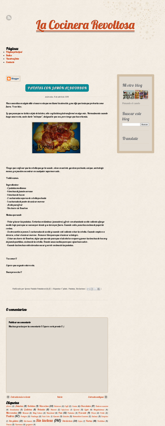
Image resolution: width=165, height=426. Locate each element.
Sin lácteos (67, 420)
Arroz (8, 406)
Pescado (82, 412)
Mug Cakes (37, 413)
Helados (41, 409)
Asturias (19, 406)
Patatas (71, 288)
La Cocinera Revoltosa (85, 24)
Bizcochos (43, 406)
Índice (9, 55)
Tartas (89, 420)
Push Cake (46, 416)
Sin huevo (28, 421)
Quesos (56, 416)
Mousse (25, 413)
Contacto (10, 62)
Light (86, 409)
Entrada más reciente (20, 396)
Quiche (66, 416)
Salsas (95, 416)
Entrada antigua (96, 396)
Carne (74, 406)
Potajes (24, 416)
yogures (29, 424)
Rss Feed (9, 18)
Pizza (93, 413)
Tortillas (101, 421)
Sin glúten (13, 420)
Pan (60, 412)
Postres (10, 416)
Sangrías (104, 416)
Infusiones (65, 409)
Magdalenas (98, 409)
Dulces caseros (102, 406)
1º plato (64, 288)
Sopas (80, 421)
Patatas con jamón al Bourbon (57, 88)
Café (66, 406)
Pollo (102, 413)
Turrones (18, 424)
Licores (76, 409)
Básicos (57, 406)
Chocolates (86, 406)
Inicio (60, 396)
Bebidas (31, 406)
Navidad (50, 413)
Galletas (28, 409)
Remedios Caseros (80, 416)
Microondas (11, 412)
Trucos (8, 424)
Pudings (34, 416)
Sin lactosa (80, 288)
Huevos (53, 409)
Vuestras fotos (12, 58)
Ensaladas (14, 409)
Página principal (14, 51)
